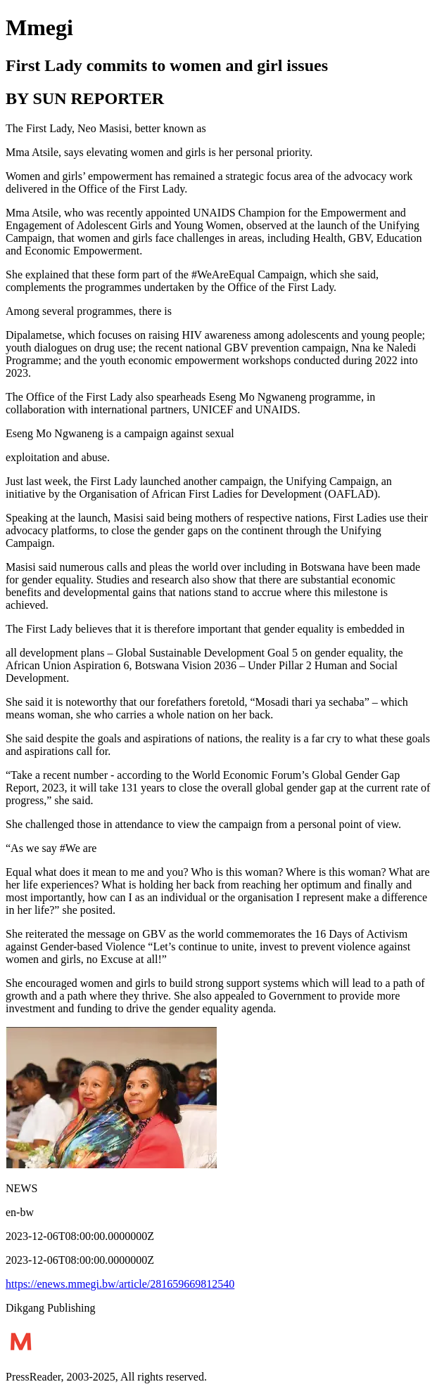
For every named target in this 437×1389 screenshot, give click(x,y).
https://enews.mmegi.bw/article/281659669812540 (120, 1284)
